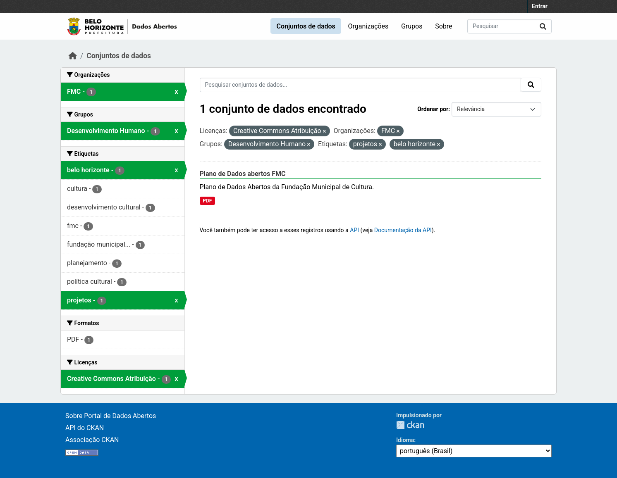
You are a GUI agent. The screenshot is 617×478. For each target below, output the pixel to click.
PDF (207, 201)
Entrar (540, 6)
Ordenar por (432, 109)
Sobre (443, 26)
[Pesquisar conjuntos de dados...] (509, 26)
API (354, 230)
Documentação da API (403, 230)
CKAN (410, 425)
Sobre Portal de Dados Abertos (110, 416)
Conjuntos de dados (305, 26)
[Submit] (543, 26)
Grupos (412, 26)
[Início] (73, 56)
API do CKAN (84, 428)
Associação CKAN (92, 440)
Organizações (368, 26)
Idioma (405, 440)
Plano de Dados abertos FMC (243, 174)
